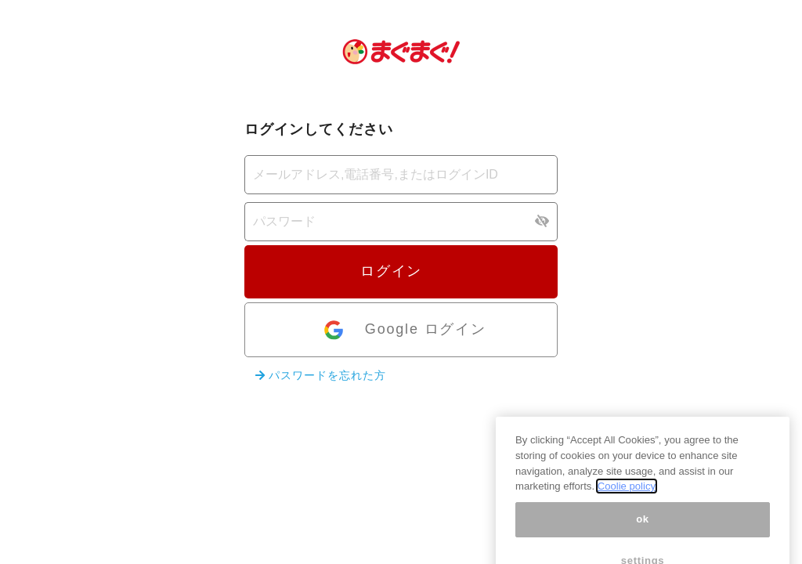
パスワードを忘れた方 (320, 375)
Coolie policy (627, 496)
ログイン (401, 271)
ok (642, 529)
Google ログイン (404, 330)
